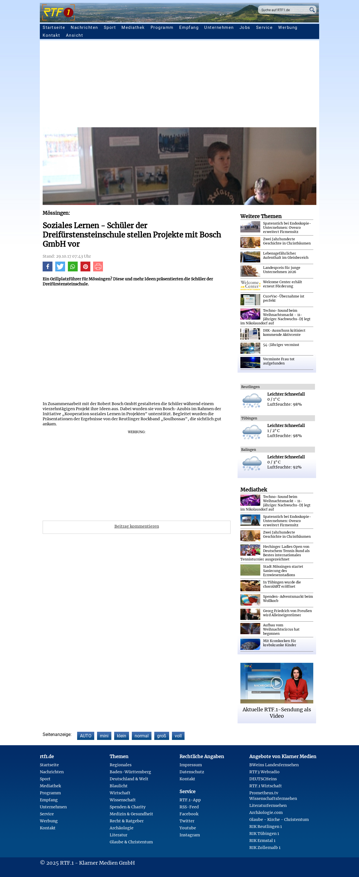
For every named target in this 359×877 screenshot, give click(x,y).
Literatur (118, 834)
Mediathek (133, 27)
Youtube (188, 827)
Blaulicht (119, 785)
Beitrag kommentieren (136, 526)
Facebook (189, 813)
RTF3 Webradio (264, 771)
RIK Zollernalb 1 (264, 847)
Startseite (54, 27)
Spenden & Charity (128, 806)
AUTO (85, 735)
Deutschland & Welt (129, 778)
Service (264, 27)
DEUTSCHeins (263, 778)
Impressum (191, 764)
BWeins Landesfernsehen (274, 764)
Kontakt (51, 35)
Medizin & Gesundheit (131, 813)
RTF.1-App (190, 799)
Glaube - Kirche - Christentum (279, 819)
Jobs (245, 27)
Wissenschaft (123, 799)
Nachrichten (84, 27)
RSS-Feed (189, 806)
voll (178, 735)
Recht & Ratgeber (127, 820)
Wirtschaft (120, 792)
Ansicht (74, 35)
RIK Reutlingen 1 (265, 826)
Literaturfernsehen (268, 805)
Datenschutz (192, 771)
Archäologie (122, 827)
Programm (162, 27)
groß (161, 735)
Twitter (187, 820)
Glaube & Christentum (131, 841)
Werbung (288, 27)
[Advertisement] (179, 85)
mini (104, 735)
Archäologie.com (266, 812)
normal (142, 735)
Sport (110, 27)
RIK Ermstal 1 (262, 840)
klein (121, 735)
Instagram (190, 834)
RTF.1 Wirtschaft (265, 785)
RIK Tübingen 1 (264, 833)
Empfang (189, 27)
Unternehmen (219, 27)
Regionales (121, 764)
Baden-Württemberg (130, 771)
